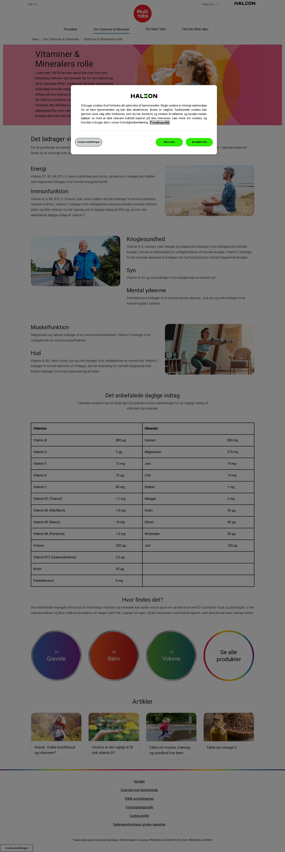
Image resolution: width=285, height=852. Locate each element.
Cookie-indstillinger (88, 142)
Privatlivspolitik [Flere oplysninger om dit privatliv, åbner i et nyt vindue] (159, 122)
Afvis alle (169, 142)
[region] (144, 119)
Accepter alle (199, 142)
